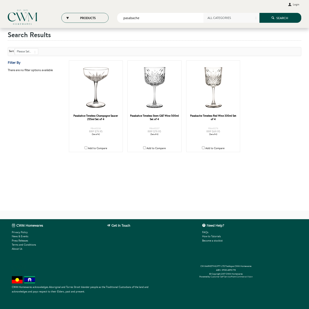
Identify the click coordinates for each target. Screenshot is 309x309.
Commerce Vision (244, 276)
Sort (11, 51)
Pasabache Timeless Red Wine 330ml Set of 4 (213, 117)
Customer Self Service (221, 276)
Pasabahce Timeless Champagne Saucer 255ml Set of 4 (95, 117)
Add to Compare (97, 148)
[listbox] (231, 19)
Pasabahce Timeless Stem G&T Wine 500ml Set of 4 (154, 117)
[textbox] (162, 18)
